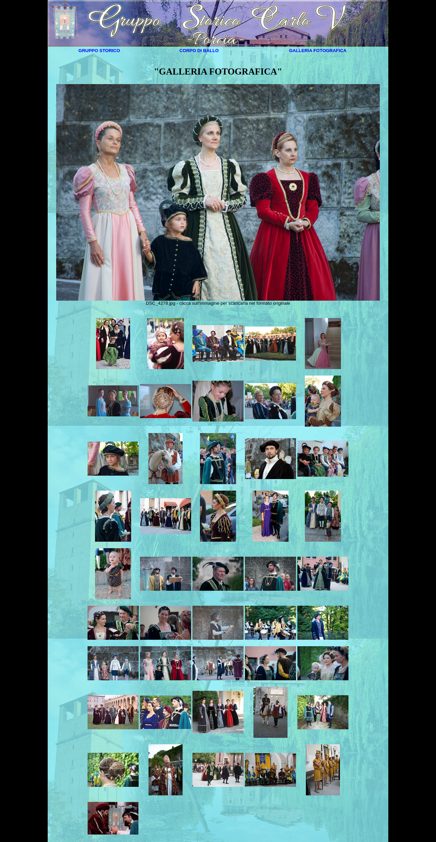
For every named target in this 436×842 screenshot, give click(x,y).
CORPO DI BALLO (199, 50)
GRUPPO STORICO (99, 50)
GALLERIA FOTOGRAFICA (318, 50)
